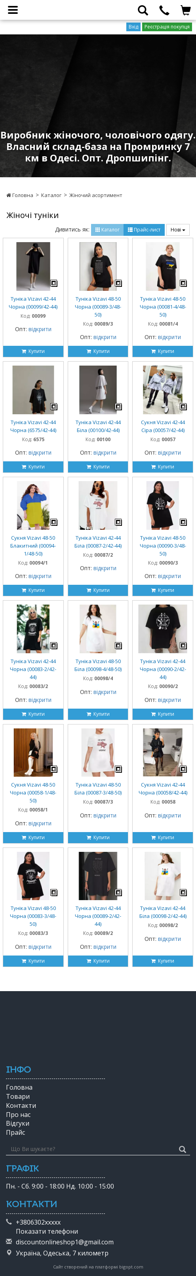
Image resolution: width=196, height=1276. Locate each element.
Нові (178, 229)
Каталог (51, 195)
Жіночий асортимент (95, 195)
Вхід (133, 26)
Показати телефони (47, 1231)
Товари (18, 1096)
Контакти (21, 1105)
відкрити (40, 329)
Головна (19, 195)
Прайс (15, 1132)
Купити (33, 351)
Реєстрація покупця (167, 26)
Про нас (18, 1114)
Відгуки (17, 1123)
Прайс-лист (144, 229)
